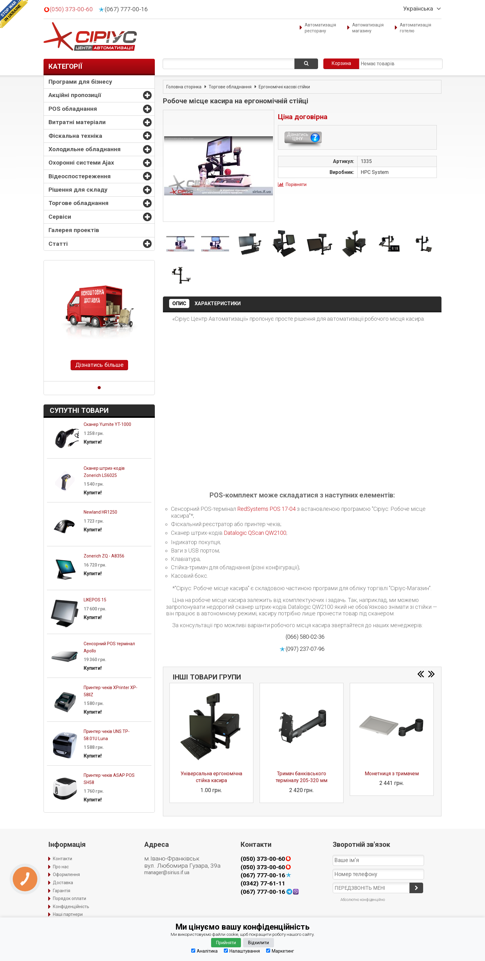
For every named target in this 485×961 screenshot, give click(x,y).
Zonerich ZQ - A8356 (104, 555)
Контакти (62, 858)
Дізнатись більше (99, 364)
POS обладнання (72, 108)
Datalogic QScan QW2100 (255, 532)
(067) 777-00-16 (126, 9)
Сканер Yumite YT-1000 (107, 424)
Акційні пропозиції (74, 95)
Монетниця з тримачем (392, 774)
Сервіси (59, 216)
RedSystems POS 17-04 (266, 509)
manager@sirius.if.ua (166, 872)
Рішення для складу (78, 189)
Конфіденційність (71, 906)
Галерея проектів (73, 230)
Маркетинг (280, 951)
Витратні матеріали (77, 122)
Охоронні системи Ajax (81, 162)
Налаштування (242, 951)
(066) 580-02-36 (305, 636)
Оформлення (66, 874)
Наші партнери (68, 914)
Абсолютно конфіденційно (362, 900)
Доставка (63, 882)
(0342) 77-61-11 (263, 883)
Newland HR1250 (100, 512)
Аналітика (204, 951)
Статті (58, 243)
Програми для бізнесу (80, 81)
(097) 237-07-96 (305, 649)
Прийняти (226, 942)
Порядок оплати (69, 898)
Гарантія (61, 890)
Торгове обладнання (78, 203)
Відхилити (258, 942)
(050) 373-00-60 (71, 9)
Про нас (61, 866)
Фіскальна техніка (75, 135)
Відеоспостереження (79, 176)
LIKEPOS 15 (95, 599)
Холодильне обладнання (84, 149)
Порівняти (296, 184)
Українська (418, 8)
